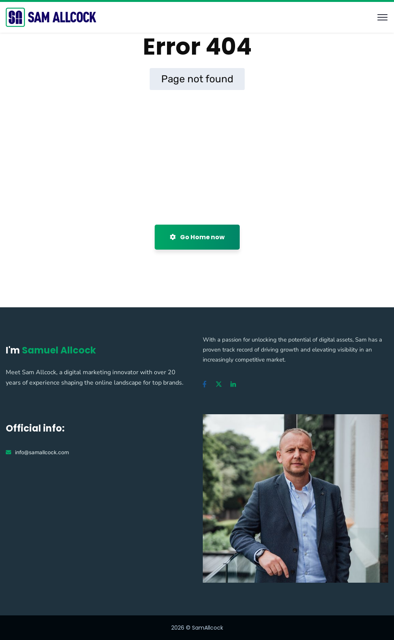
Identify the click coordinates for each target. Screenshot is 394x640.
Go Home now (197, 237)
